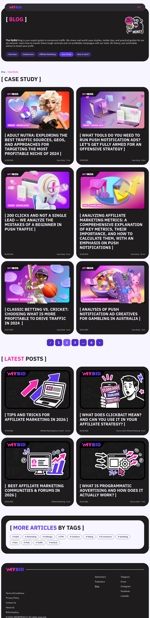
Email (123, 581)
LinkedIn (125, 596)
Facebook (125, 591)
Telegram (125, 577)
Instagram (126, 586)
